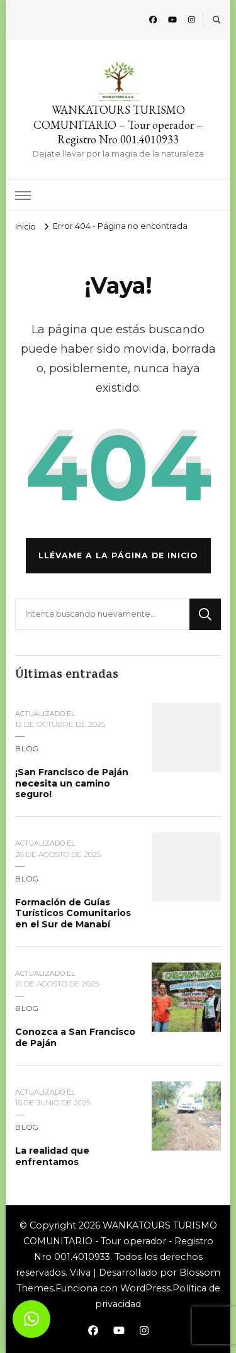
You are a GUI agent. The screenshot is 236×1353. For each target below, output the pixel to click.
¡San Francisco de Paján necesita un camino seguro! (71, 783)
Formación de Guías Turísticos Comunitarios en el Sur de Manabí (73, 913)
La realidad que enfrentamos (52, 1156)
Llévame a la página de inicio (118, 555)
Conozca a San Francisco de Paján (75, 1037)
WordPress (145, 1288)
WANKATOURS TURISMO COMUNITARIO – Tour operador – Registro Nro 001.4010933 (118, 124)
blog (27, 748)
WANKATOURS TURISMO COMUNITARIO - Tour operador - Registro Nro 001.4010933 (120, 1241)
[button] (31, 1319)
